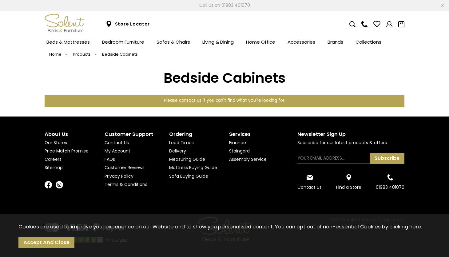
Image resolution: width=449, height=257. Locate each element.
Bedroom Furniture (123, 42)
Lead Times (181, 143)
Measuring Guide (187, 159)
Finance (237, 143)
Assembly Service (248, 159)
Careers (53, 159)
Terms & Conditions (126, 184)
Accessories (301, 42)
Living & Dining (218, 42)
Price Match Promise (67, 151)
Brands (335, 42)
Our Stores (56, 143)
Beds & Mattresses (68, 42)
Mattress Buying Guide (193, 167)
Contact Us (117, 143)
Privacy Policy (119, 176)
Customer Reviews (125, 167)
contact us (190, 100)
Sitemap (54, 167)
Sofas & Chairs (173, 42)
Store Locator (128, 24)
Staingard (239, 151)
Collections (368, 42)
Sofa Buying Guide (188, 176)
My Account (117, 151)
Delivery (177, 151)
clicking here (405, 226)
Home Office (260, 42)
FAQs (110, 159)
